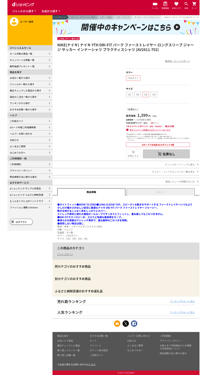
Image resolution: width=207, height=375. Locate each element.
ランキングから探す (20, 103)
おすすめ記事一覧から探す (23, 109)
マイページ (95, 345)
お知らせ (14, 140)
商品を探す (63, 335)
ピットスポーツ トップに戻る (180, 164)
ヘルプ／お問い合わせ (21, 133)
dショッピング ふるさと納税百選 (26, 194)
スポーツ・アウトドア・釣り (83, 17)
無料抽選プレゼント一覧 (22, 66)
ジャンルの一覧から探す (22, 84)
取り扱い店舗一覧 (66, 355)
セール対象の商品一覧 (21, 53)
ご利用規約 (15, 164)
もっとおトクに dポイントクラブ (26, 201)
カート (93, 340)
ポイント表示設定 (99, 350)
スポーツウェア (123, 17)
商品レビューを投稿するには (180, 181)
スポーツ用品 (106, 17)
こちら (92, 364)
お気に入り (133, 155)
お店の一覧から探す (20, 77)
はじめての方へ (18, 152)
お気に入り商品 (65, 340)
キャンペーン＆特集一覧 (22, 60)
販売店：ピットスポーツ (177, 61)
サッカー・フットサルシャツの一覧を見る (173, 172)
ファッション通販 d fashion (24, 207)
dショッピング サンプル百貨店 (25, 188)
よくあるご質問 (18, 146)
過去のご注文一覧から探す (23, 96)
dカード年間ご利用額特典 (23, 127)
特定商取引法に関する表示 (23, 176)
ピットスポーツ (65, 254)
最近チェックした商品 (68, 345)
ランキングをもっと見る (182, 301)
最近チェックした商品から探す (25, 90)
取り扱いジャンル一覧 (68, 350)
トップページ (60, 17)
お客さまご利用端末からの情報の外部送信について (175, 347)
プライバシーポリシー (21, 170)
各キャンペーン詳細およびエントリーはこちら (150, 129)
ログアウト (21, 222)
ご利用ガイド (16, 121)
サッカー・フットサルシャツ (147, 17)
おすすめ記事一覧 (99, 335)
